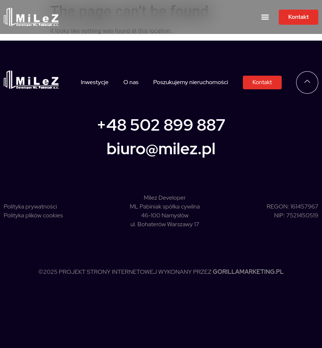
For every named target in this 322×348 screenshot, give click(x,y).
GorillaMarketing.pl (248, 272)
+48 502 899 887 (161, 124)
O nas (131, 82)
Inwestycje (94, 82)
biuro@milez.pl (161, 148)
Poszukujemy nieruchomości (190, 82)
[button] (265, 17)
